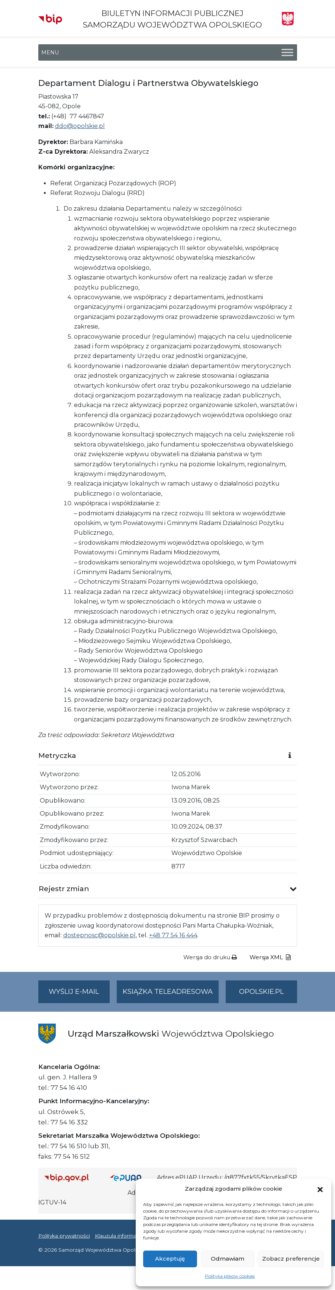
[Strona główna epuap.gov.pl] (130, 1178)
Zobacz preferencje (291, 1258)
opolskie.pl (261, 991)
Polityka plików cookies (230, 1276)
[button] (320, 1189)
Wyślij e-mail (79, 994)
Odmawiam (227, 1258)
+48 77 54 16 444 (173, 935)
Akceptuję (170, 1258)
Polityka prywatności (64, 1236)
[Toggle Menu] (287, 52)
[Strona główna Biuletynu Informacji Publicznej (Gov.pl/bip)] (71, 1178)
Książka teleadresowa (168, 991)
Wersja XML (270, 957)
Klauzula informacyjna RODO (131, 1236)
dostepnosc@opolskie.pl (99, 935)
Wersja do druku (210, 957)
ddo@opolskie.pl (80, 125)
